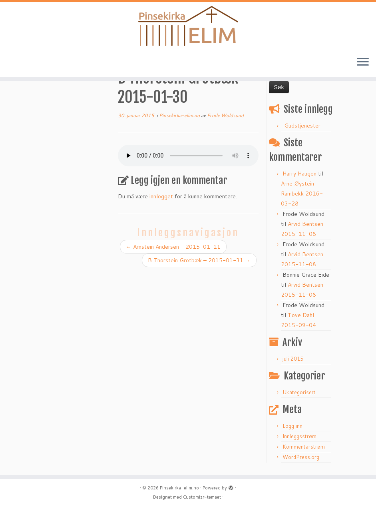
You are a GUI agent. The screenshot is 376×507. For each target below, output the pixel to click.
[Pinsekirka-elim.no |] (188, 26)
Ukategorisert (299, 392)
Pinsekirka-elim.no (180, 115)
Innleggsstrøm (299, 436)
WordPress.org (300, 457)
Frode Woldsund (225, 115)
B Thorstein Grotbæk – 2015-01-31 (199, 260)
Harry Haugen (299, 174)
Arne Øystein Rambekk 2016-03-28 (302, 194)
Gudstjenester (302, 126)
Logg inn (292, 425)
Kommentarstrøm (303, 446)
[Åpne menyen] (363, 62)
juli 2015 (292, 358)
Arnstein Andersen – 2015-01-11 (173, 247)
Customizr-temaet (202, 497)
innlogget (161, 196)
